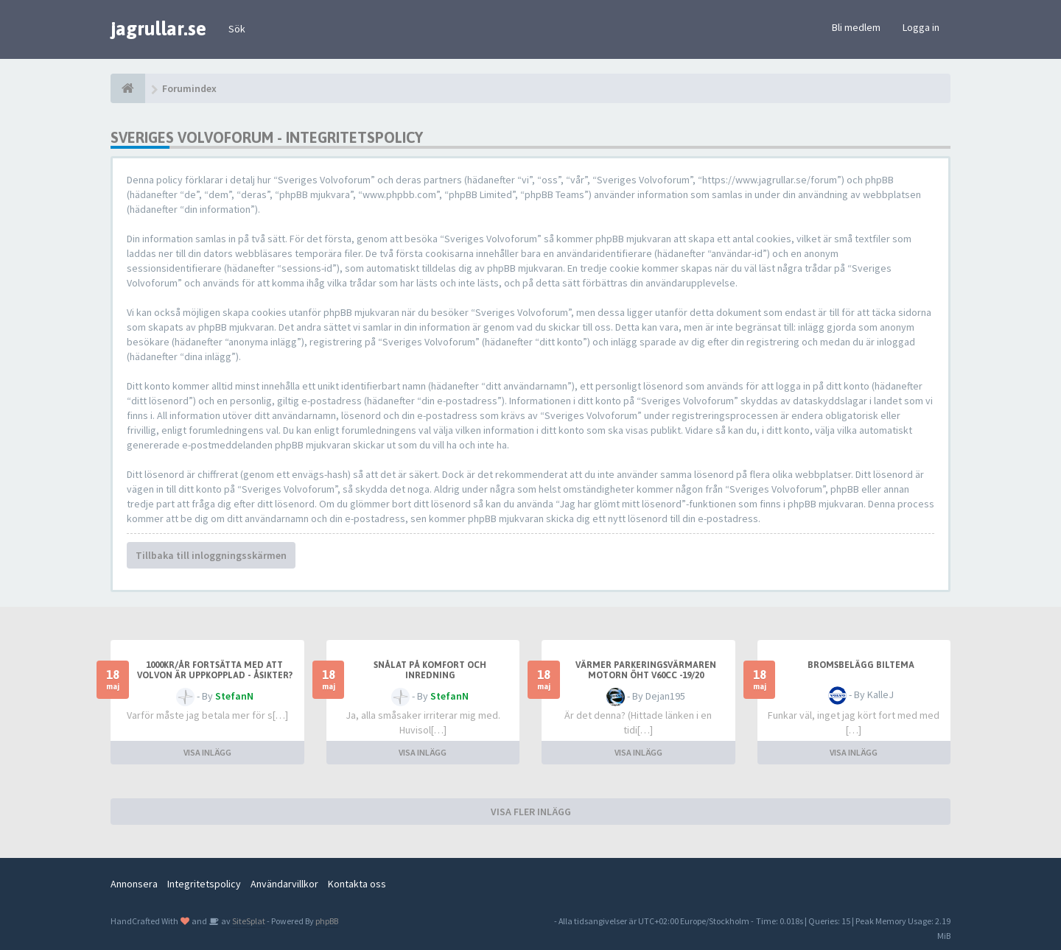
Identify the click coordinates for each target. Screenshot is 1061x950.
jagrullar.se (158, 29)
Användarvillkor (284, 883)
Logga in (921, 27)
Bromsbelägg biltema (861, 665)
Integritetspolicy (204, 883)
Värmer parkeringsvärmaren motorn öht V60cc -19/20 (645, 670)
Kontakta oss (357, 883)
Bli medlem (856, 27)
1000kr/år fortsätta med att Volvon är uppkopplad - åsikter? (215, 670)
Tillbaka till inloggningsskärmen (211, 555)
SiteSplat (248, 920)
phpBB (326, 920)
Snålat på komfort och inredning (430, 670)
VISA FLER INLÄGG (531, 811)
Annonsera (134, 883)
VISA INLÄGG (207, 752)
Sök (236, 28)
